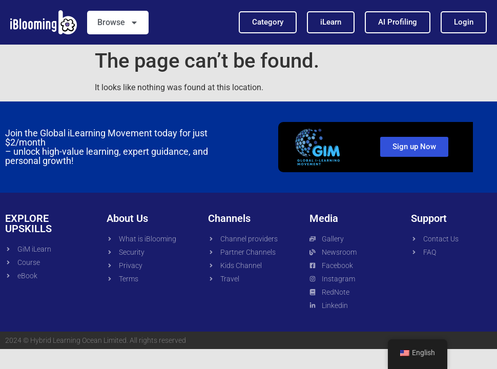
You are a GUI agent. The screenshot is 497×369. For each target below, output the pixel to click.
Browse (117, 22)
